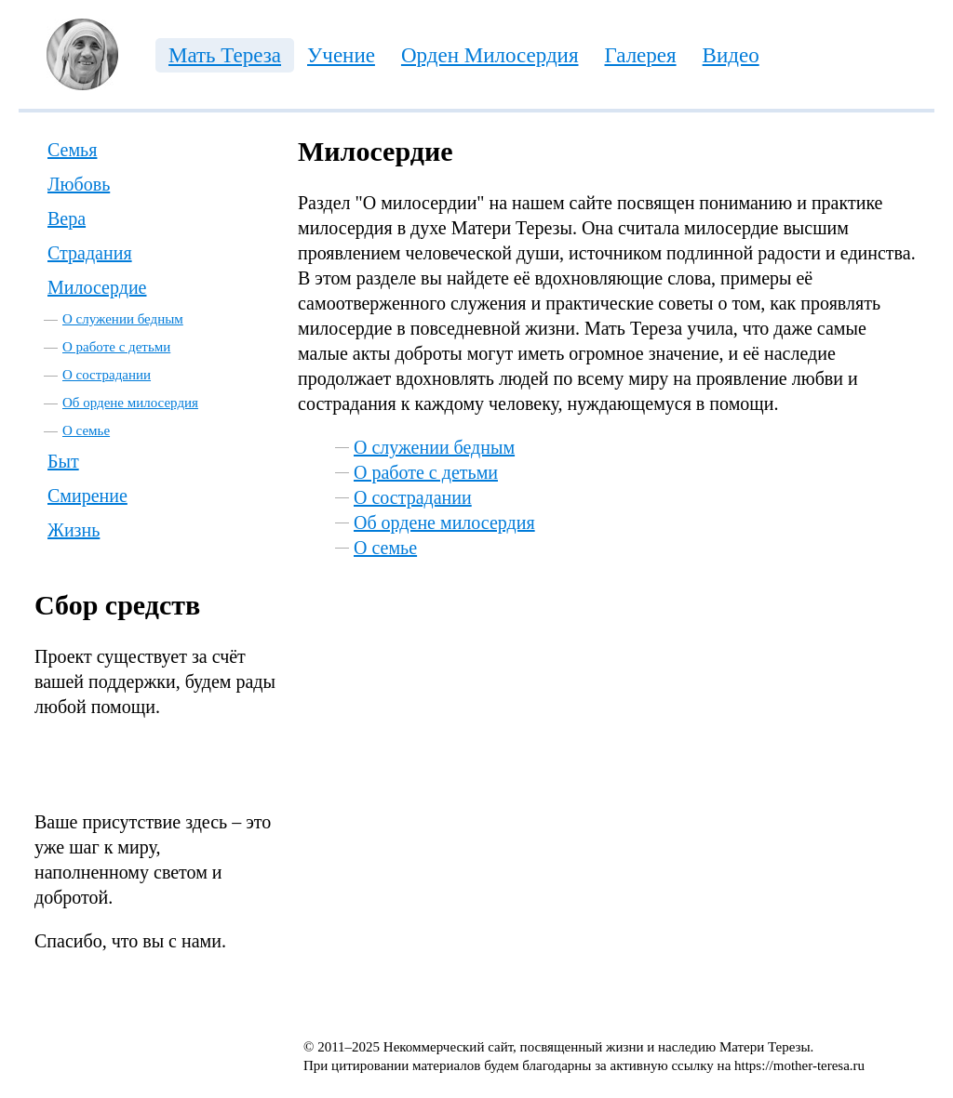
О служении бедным (122, 318)
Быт (63, 461)
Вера (66, 218)
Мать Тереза (224, 55)
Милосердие (96, 287)
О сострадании (106, 374)
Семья (72, 149)
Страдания (89, 253)
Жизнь (73, 530)
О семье (86, 430)
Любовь (78, 184)
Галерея (641, 55)
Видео (731, 55)
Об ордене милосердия (130, 402)
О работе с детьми (116, 346)
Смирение (87, 495)
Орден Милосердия (490, 55)
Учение (341, 55)
